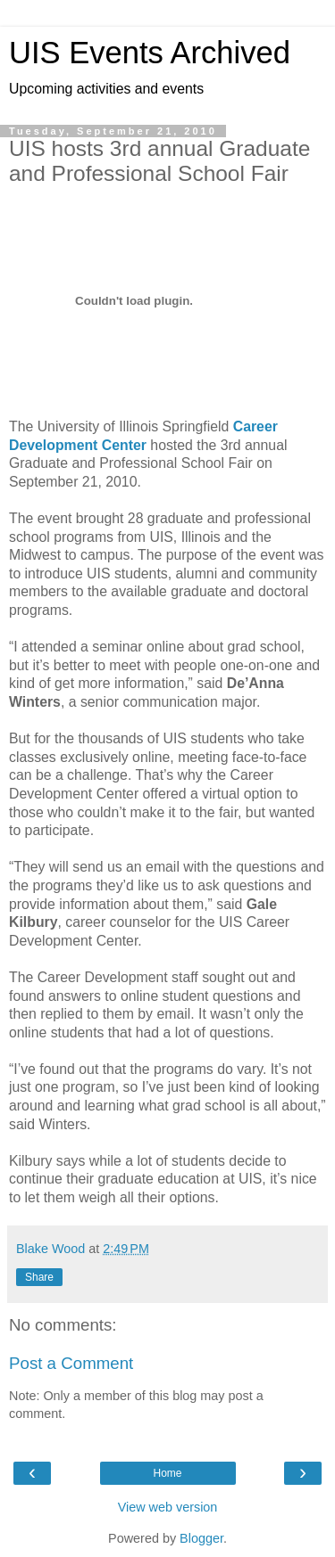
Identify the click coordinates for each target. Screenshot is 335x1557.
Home (167, 1473)
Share (39, 1277)
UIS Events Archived (149, 53)
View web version (168, 1507)
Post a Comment (71, 1363)
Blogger (201, 1538)
